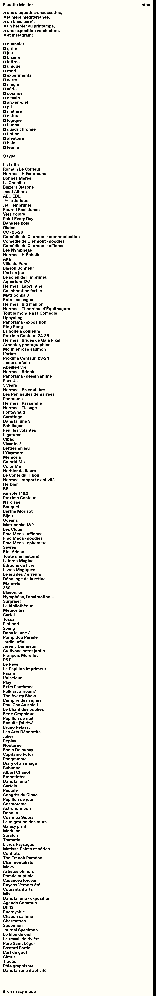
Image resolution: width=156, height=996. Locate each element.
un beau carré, (19, 21)
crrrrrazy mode (19, 991)
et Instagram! (18, 35)
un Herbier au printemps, (29, 26)
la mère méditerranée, (26, 17)
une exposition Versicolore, (31, 30)
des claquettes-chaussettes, (32, 12)
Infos (145, 4)
